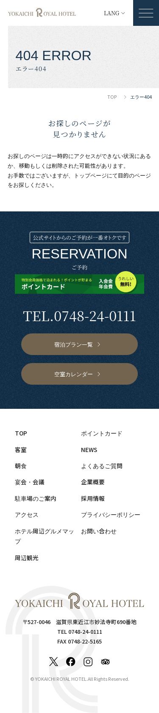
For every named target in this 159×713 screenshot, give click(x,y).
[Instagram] (88, 661)
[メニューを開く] (146, 13)
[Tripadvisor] (105, 661)
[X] (54, 661)
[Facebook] (70, 661)
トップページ (90, 175)
